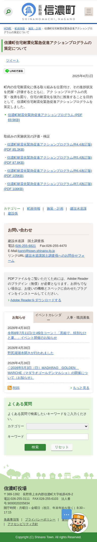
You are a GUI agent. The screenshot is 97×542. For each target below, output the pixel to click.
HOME (7, 28)
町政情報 (20, 28)
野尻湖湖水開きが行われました (31, 353)
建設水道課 (78, 208)
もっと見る (81, 388)
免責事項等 (11, 519)
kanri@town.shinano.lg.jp (36, 251)
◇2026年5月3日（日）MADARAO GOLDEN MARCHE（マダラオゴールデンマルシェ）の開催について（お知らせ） (48, 373)
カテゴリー (16, 426)
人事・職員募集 (78, 317)
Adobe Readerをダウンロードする (35, 300)
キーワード (16, 436)
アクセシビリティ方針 (23, 524)
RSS (16, 388)
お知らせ (18, 317)
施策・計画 (34, 28)
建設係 (13, 213)
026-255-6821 (25, 246)
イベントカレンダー (48, 317)
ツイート (12, 60)
